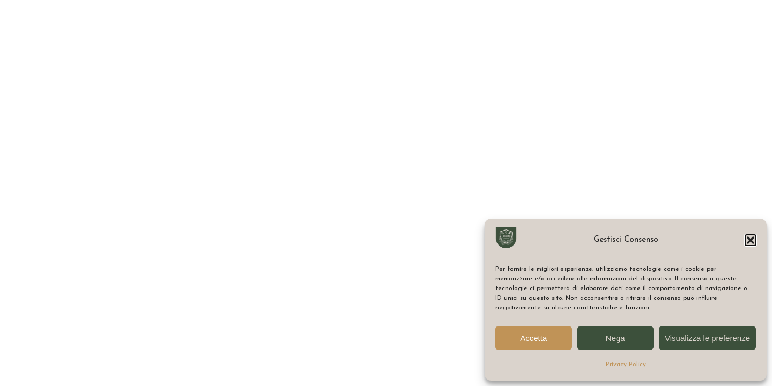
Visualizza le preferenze (707, 338)
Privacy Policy (626, 364)
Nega (615, 338)
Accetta (533, 338)
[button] (750, 240)
